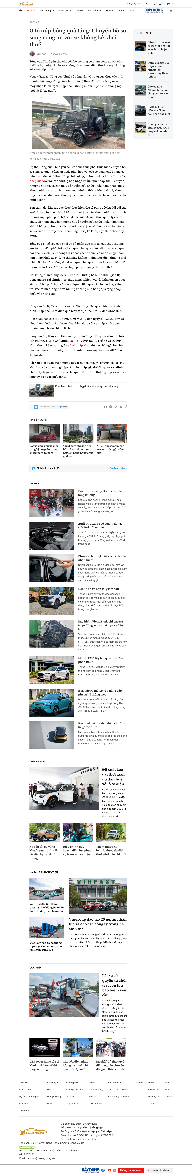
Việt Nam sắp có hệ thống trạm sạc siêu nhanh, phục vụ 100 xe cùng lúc (46, 946)
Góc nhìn (35, 967)
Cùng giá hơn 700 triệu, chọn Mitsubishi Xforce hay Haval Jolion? (158, 69)
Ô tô (167, 1089)
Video (122, 10)
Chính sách (37, 761)
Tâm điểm (24, 1110)
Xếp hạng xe (72, 1103)
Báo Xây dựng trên (54, 407)
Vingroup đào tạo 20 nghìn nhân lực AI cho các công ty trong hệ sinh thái (98, 924)
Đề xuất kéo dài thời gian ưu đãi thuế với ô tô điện (113, 777)
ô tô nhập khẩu (80, 345)
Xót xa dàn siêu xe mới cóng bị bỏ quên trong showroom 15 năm (43, 449)
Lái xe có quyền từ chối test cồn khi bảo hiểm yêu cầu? (114, 985)
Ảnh (132, 10)
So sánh (70, 1096)
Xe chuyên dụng (53, 1096)
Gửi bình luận (117, 468)
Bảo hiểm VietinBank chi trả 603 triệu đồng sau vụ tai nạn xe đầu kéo (100, 625)
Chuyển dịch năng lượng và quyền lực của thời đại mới (76, 1065)
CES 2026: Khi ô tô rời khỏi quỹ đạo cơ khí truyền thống (44, 1065)
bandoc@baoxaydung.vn (41, 1158)
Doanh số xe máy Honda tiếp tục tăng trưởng (100, 493)
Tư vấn (151, 1103)
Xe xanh (110, 10)
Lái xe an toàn (95, 1103)
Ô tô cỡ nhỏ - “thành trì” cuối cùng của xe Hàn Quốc (158, 92)
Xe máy (49, 1103)
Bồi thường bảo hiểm (118, 1096)
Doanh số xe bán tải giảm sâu (98, 589)
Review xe (153, 1089)
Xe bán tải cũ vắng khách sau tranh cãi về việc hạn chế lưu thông (43, 852)
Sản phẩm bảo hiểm (118, 1089)
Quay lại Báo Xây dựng (159, 1170)
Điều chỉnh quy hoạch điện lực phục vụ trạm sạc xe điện (77, 850)
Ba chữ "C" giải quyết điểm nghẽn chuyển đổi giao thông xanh (110, 1065)
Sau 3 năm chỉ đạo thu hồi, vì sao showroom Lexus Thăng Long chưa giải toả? (78, 451)
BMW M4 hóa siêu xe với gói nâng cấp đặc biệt (159, 110)
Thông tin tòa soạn (130, 1170)
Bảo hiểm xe (94, 10)
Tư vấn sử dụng (95, 1089)
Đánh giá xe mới (74, 1089)
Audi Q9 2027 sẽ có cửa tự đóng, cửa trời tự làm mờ (100, 525)
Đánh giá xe (65, 10)
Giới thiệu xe (154, 1096)
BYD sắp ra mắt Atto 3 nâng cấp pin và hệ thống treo (100, 692)
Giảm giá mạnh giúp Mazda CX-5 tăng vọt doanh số (158, 129)
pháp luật (36, 181)
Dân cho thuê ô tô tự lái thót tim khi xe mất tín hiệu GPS (159, 47)
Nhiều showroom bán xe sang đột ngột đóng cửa (111, 449)
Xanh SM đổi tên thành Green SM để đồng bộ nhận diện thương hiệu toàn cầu (46, 907)
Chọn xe (92, 1096)
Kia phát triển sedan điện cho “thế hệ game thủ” (102, 725)
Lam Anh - (42, 53)
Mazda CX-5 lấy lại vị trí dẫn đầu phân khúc (100, 660)
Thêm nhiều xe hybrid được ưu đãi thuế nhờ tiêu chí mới (111, 850)
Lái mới (79, 10)
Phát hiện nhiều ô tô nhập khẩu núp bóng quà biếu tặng (87, 386)
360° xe (31, 10)
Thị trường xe (47, 10)
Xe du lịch (50, 1089)
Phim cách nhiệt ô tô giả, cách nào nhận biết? (102, 558)
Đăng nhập (168, 4)
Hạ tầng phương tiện (43, 872)
